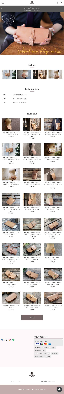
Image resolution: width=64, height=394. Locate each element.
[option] (32, 33)
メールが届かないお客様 (19, 98)
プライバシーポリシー (16, 381)
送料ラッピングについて (19, 102)
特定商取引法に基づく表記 (47, 381)
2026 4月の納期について (19, 95)
